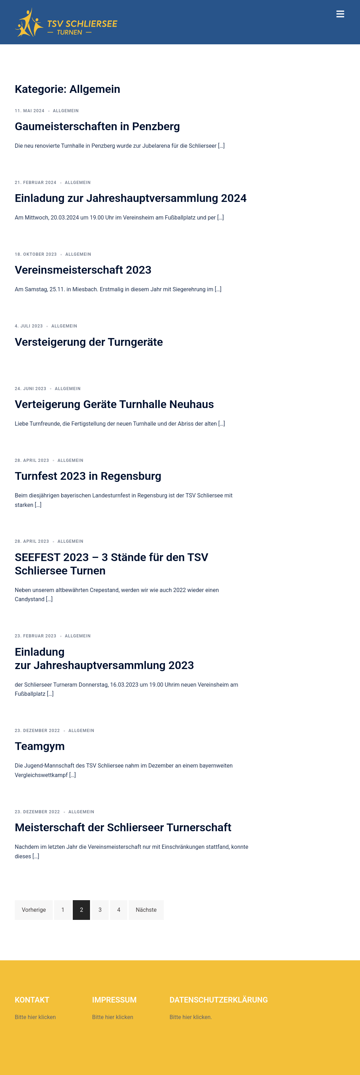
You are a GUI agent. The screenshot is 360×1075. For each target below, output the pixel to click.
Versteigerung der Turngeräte (89, 342)
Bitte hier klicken (35, 1017)
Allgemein (66, 110)
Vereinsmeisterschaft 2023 (83, 269)
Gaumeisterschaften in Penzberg (97, 126)
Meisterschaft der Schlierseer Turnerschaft (123, 827)
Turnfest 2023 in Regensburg (88, 476)
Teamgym (40, 746)
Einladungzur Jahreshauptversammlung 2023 (104, 658)
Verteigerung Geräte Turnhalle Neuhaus (114, 404)
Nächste (146, 910)
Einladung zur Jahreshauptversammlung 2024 (131, 198)
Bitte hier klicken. (190, 1017)
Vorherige (34, 910)
